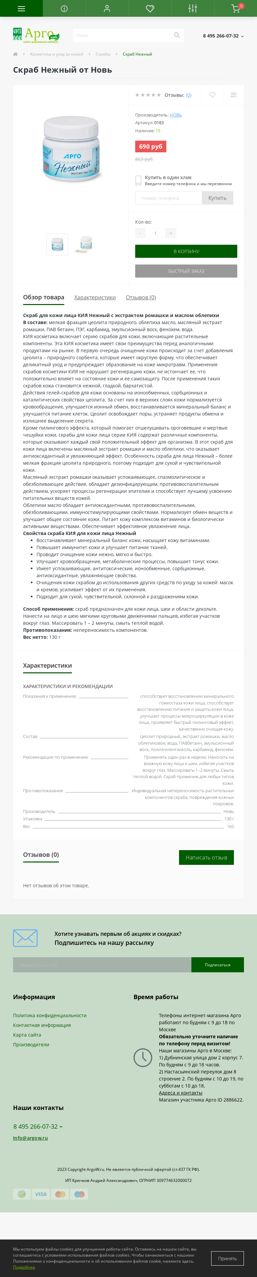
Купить (217, 198)
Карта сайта (27, 1035)
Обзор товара (43, 297)
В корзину (186, 251)
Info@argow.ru (30, 1138)
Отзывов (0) (141, 297)
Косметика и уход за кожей (56, 54)
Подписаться (218, 965)
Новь (176, 115)
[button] (107, 8)
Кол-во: (143, 222)
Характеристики (95, 297)
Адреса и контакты (180, 1093)
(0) (188, 95)
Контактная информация (42, 1025)
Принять (227, 1258)
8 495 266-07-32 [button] (38, 1126)
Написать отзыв (206, 857)
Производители (31, 1044)
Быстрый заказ (186, 271)
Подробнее (24, 1267)
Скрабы (103, 54)
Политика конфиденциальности (50, 1015)
